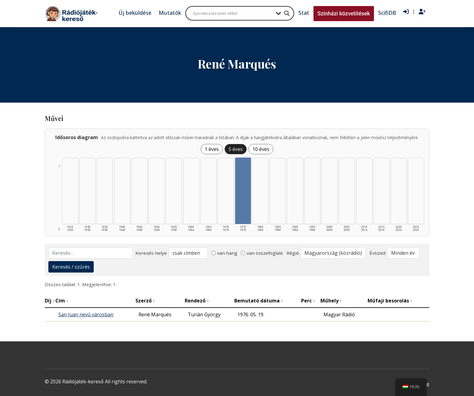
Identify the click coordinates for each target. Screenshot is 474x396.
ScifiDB (387, 12)
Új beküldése (134, 12)
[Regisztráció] (422, 12)
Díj (50, 300)
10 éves (260, 149)
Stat (303, 12)
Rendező (197, 300)
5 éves (236, 149)
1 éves (212, 149)
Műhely (331, 300)
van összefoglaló (262, 253)
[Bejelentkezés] (406, 12)
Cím (61, 300)
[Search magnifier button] (287, 13)
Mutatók (170, 12)
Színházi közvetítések (343, 13)
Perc (308, 300)
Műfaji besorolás (390, 300)
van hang (225, 253)
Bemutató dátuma (258, 300)
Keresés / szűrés (71, 266)
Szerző (145, 300)
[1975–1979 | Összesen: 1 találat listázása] (243, 191)
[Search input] (233, 13)
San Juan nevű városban (85, 314)
